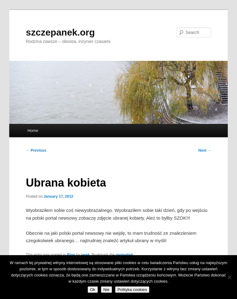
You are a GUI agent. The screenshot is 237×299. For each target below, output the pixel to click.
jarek (85, 255)
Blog (71, 255)
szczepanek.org (60, 32)
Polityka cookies (132, 289)
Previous (36, 150)
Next (204, 150)
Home (32, 130)
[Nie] (229, 277)
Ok (92, 289)
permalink (124, 255)
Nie (106, 289)
